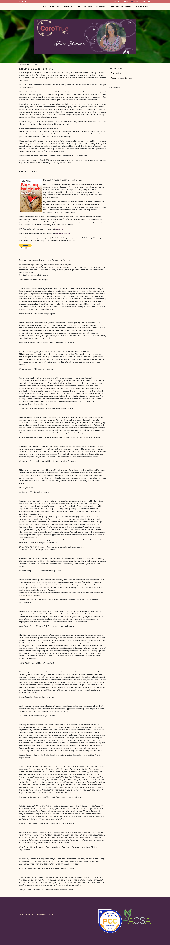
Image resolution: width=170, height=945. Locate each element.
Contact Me (116, 73)
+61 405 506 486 (121, 1)
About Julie (54, 6)
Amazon (59, 229)
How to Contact (142, 6)
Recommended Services (120, 6)
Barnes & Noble (62, 233)
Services (66, 6)
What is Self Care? (84, 6)
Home (43, 6)
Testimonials (101, 6)
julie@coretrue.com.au (142, 1)
